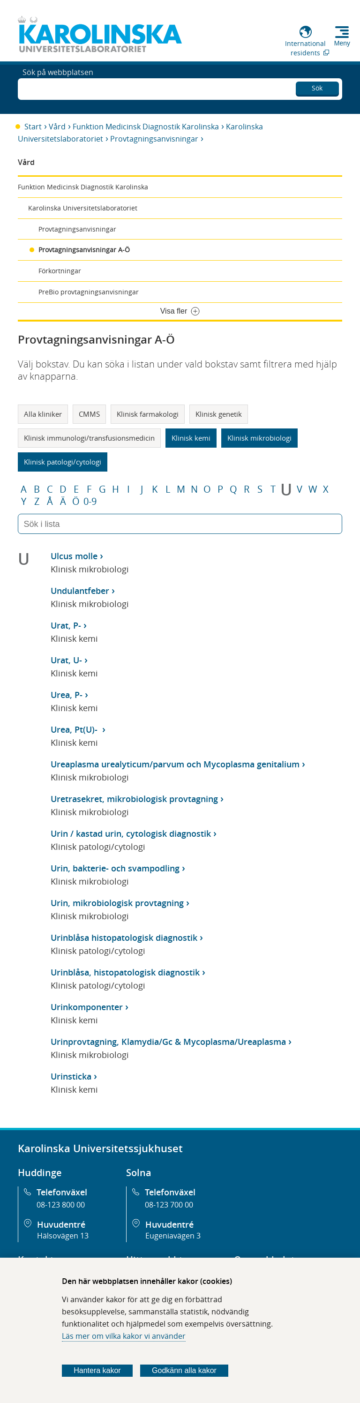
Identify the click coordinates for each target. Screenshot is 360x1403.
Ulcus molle (74, 556)
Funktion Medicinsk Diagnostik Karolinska (146, 126)
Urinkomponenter (87, 1007)
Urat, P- (66, 625)
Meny (342, 43)
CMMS (89, 414)
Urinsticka (71, 1076)
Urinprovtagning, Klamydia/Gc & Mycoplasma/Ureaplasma (168, 1041)
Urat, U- (66, 660)
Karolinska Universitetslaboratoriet (82, 207)
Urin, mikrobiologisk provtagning (117, 902)
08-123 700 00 (169, 1205)
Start (33, 126)
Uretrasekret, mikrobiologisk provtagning (134, 798)
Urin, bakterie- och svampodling (115, 868)
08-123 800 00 (61, 1205)
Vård (57, 126)
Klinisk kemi (191, 438)
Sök (317, 86)
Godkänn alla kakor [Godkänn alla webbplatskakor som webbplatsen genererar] (184, 1370)
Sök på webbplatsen (57, 88)
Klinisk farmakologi (148, 414)
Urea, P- (66, 694)
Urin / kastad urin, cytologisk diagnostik (131, 833)
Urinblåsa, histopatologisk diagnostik (125, 972)
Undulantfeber (80, 590)
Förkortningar (59, 270)
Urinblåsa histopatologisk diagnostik (124, 937)
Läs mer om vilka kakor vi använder (124, 1336)
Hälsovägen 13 (63, 1235)
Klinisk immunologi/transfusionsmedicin (89, 438)
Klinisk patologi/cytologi (62, 461)
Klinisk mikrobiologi (259, 438)
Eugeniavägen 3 (173, 1235)
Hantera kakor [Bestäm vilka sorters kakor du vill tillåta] (97, 1370)
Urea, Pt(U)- (75, 729)
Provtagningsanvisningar (154, 139)
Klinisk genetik (218, 414)
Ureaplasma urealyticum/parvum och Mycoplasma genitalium (175, 764)
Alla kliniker (43, 414)
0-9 (90, 501)
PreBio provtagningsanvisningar (88, 291)
